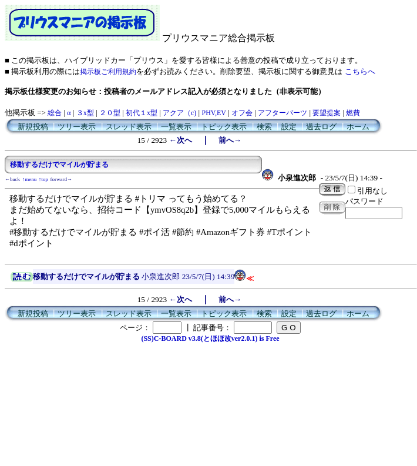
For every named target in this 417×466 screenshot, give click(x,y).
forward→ (62, 179)
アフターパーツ (282, 113)
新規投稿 (33, 126)
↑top (43, 179)
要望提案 (326, 113)
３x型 (85, 113)
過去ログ (321, 126)
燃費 (353, 113)
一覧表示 (176, 126)
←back (12, 179)
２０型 (109, 113)
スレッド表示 (129, 126)
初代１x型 (141, 113)
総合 (55, 113)
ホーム (358, 126)
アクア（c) (179, 113)
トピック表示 (224, 126)
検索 (264, 126)
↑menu (29, 179)
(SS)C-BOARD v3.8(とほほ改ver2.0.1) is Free (210, 338)
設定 (289, 126)
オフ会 (242, 113)
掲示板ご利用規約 (108, 72)
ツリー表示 (77, 126)
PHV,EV (213, 113)
